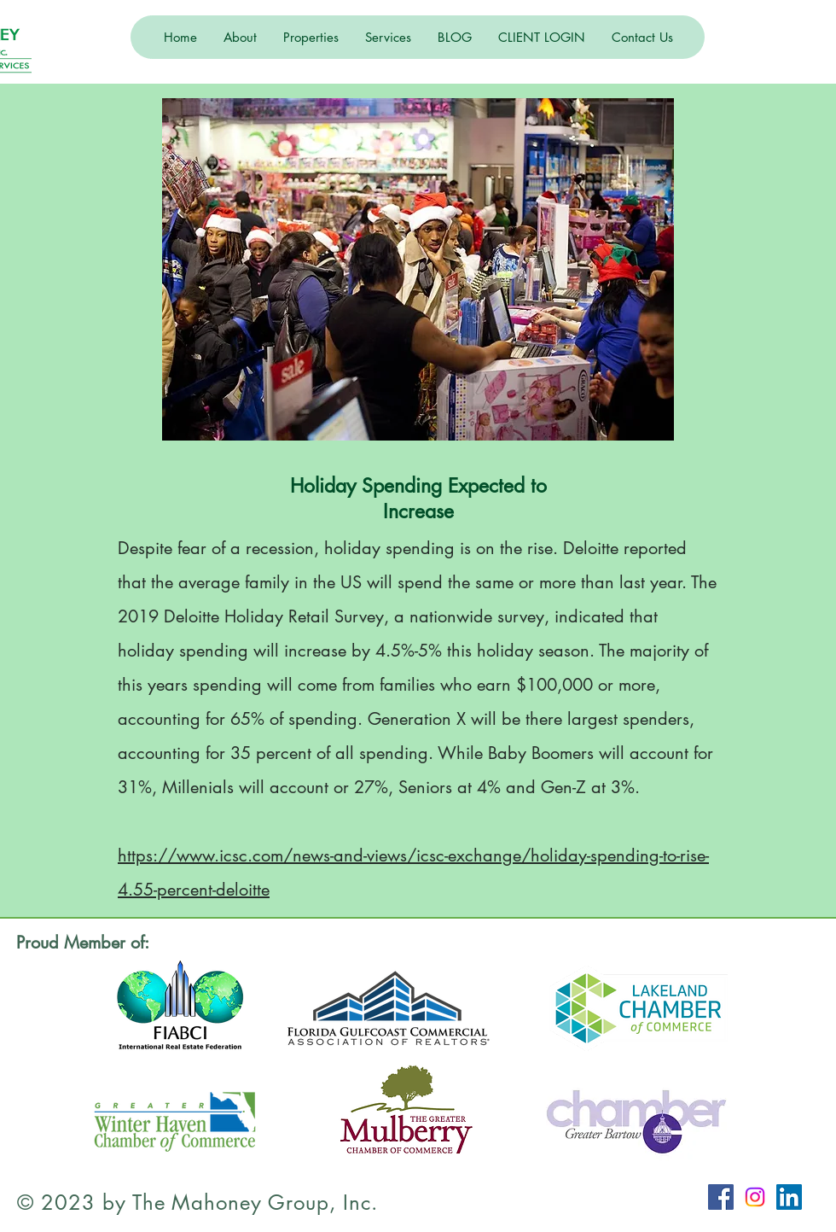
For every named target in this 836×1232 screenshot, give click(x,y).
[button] (240, 37)
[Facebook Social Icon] (721, 1197)
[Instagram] (755, 1197)
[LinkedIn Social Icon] (789, 1197)
